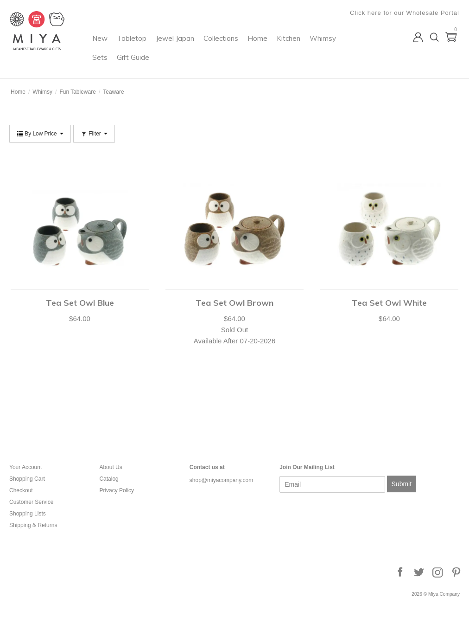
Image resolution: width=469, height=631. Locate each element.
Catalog (108, 479)
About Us (110, 467)
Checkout (21, 490)
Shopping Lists (27, 513)
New (137, 44)
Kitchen (326, 44)
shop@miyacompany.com (221, 480)
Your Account (25, 467)
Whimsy (143, 63)
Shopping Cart (27, 479)
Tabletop (169, 44)
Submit (402, 484)
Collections (258, 44)
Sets (173, 63)
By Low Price (40, 133)
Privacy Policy (116, 490)
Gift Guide (206, 63)
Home (295, 44)
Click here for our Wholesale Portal (405, 12)
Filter (94, 133)
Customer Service (31, 502)
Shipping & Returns (33, 525)
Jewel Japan (212, 44)
